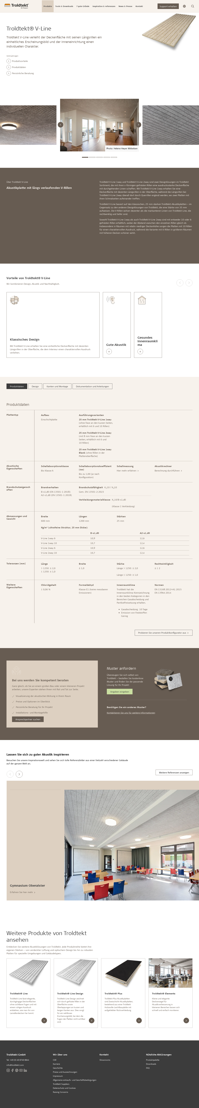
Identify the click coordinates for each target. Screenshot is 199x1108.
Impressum (58, 1076)
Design (35, 386)
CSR (54, 1060)
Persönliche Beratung (20, 73)
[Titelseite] (16, 6)
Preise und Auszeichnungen (65, 1072)
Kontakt (104, 1054)
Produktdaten (16, 67)
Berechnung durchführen (169, 470)
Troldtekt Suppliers (61, 1084)
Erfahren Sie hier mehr (23, 892)
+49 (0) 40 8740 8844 (19, 1060)
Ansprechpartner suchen (27, 719)
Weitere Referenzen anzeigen (174, 772)
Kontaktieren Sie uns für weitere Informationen (131, 712)
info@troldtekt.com (15, 1065)
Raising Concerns (60, 1092)
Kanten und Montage (57, 386)
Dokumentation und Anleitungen (92, 386)
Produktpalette (152, 1060)
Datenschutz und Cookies (64, 1088)
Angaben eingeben (119, 691)
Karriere (56, 1064)
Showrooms (105, 1060)
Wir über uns (60, 1054)
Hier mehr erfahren (128, 470)
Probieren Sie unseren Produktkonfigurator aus (163, 632)
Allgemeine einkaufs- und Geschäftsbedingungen (74, 1080)
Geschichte (58, 1068)
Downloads (151, 1064)
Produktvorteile (17, 61)
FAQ (148, 1068)
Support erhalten (168, 6)
